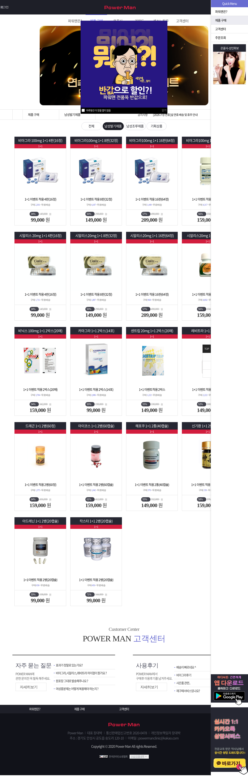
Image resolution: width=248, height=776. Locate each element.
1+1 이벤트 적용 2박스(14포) (96, 389)
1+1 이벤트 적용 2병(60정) (208, 199)
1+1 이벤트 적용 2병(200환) (207, 484)
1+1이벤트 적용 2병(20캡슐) (40, 579)
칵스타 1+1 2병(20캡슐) (96, 521)
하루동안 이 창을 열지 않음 (98, 110)
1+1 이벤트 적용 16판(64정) (152, 199)
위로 (207, 365)
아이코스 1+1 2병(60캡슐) (96, 426)
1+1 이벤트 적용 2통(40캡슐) (152, 484)
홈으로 (17, 115)
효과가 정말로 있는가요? (70, 665)
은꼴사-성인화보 (230, 48)
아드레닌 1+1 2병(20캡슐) (40, 521)
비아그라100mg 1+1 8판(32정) (96, 141)
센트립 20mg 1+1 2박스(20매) (152, 331)
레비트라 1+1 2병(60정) (208, 331)
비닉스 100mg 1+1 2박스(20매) (40, 331)
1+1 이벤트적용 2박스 (152, 389)
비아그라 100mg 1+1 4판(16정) (40, 141)
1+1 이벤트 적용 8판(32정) (96, 199)
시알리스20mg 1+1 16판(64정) (151, 236)
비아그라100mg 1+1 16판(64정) (152, 141)
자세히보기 (28, 687)
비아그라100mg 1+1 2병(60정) (207, 141)
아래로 (207, 373)
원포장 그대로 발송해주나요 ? (73, 681)
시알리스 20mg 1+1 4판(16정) (40, 236)
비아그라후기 (184, 676)
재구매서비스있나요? (189, 692)
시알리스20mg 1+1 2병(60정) (207, 236)
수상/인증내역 (137, 757)
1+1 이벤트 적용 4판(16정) (40, 199)
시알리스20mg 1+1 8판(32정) (96, 236)
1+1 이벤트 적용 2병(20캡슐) (96, 579)
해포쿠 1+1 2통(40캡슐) (152, 426)
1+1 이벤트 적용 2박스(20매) (40, 389)
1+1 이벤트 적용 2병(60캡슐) (96, 484)
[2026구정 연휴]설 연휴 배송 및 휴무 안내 (175, 115)
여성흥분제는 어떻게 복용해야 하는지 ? (79, 689)
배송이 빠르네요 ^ (186, 668)
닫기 (164, 110)
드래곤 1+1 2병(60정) (40, 426)
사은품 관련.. (183, 683)
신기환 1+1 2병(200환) (207, 426)
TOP (206, 348)
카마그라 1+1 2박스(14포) (96, 331)
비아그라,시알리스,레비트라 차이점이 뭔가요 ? (82, 674)
